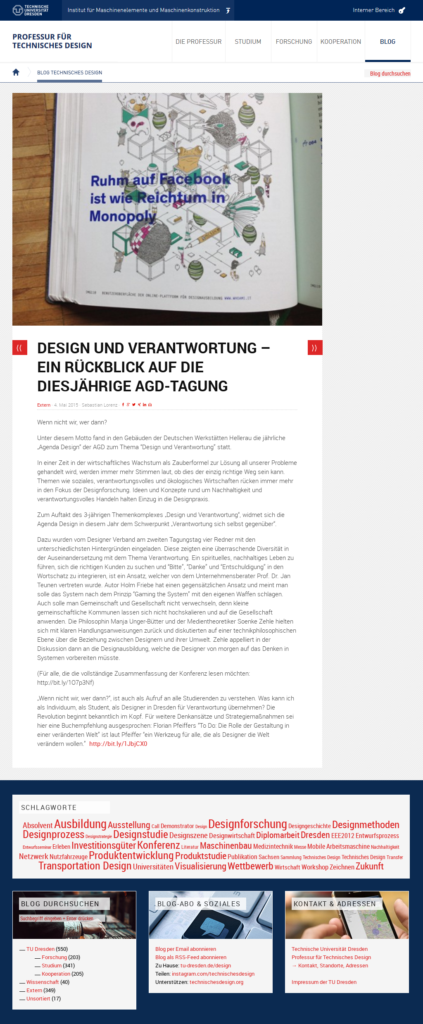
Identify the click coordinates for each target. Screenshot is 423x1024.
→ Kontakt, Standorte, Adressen (330, 965)
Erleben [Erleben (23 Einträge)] (61, 846)
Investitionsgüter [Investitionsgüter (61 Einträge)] (103, 845)
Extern (43, 405)
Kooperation (56, 973)
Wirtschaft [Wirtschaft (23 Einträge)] (287, 867)
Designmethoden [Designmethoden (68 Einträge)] (365, 824)
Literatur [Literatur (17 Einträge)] (190, 846)
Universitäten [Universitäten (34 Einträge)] (153, 866)
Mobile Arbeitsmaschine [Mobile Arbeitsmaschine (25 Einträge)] (338, 846)
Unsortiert (38, 998)
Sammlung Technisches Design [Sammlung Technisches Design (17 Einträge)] (310, 857)
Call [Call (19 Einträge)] (155, 826)
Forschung (54, 957)
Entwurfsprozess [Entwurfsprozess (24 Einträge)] (377, 835)
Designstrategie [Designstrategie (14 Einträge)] (99, 836)
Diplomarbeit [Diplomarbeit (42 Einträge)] (277, 835)
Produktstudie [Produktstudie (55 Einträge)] (200, 855)
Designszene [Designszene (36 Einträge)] (188, 835)
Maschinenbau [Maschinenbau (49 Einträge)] (226, 845)
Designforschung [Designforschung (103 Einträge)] (247, 823)
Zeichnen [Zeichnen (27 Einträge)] (342, 867)
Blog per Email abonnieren (185, 949)
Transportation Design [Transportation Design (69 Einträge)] (85, 865)
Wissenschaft (42, 982)
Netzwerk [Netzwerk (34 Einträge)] (33, 856)
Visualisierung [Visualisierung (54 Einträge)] (200, 866)
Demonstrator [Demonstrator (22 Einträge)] (177, 826)
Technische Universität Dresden (330, 949)
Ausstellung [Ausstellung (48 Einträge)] (129, 825)
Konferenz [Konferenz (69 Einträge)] (158, 845)
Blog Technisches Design (63, 65)
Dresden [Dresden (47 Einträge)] (315, 835)
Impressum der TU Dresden (324, 982)
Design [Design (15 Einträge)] (201, 826)
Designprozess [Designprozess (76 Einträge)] (53, 833)
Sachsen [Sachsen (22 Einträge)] (269, 857)
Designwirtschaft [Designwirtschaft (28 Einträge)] (232, 835)
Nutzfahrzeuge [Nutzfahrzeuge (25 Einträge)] (69, 856)
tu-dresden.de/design (206, 965)
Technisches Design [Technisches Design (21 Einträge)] (363, 857)
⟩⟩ (314, 347)
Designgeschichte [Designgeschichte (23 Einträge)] (309, 826)
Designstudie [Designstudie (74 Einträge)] (140, 833)
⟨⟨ (19, 347)
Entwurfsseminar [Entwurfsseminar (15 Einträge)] (37, 847)
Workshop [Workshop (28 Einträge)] (315, 867)
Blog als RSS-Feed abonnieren (190, 957)
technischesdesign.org (216, 982)
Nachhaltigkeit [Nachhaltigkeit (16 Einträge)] (385, 847)
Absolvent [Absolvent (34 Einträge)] (38, 825)
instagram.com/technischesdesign (213, 973)
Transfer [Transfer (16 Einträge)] (395, 857)
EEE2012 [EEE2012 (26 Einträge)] (342, 835)
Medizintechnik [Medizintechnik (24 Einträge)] (273, 846)
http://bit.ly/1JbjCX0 (118, 743)
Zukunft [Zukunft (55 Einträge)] (370, 865)
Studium (52, 965)
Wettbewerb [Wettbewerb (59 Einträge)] (250, 865)
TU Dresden (40, 949)
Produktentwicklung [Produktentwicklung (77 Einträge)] (131, 855)
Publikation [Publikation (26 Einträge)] (242, 856)
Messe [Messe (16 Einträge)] (300, 847)
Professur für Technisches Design (331, 957)
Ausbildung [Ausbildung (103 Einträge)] (80, 823)
